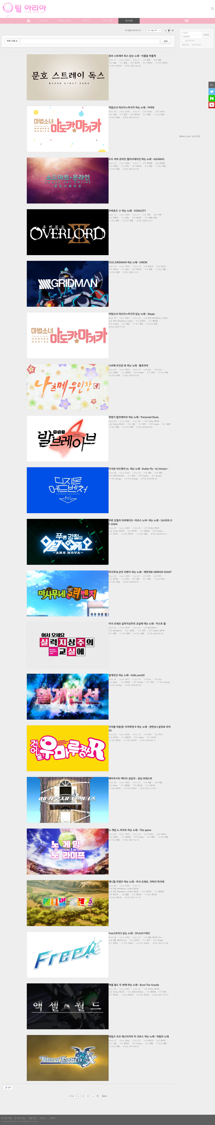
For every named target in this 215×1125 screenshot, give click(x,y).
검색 (166, 41)
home (28, 20)
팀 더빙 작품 (6, 1118)
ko (211, 84)
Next (104, 1096)
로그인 (206, 35)
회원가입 (185, 45)
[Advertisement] (197, 192)
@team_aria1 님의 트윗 (190, 136)
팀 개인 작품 (20, 1118)
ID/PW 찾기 (196, 45)
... (92, 1096)
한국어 (52, 1118)
